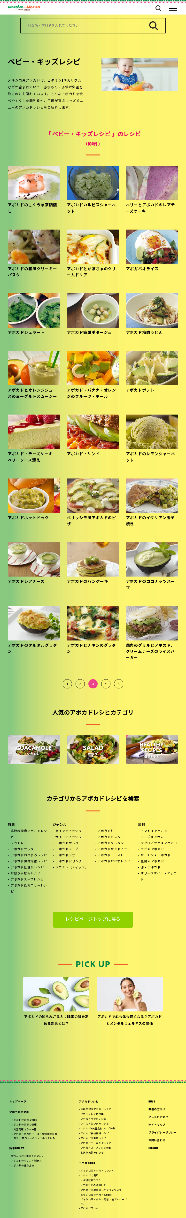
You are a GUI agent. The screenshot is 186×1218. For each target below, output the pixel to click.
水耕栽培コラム (92, 1180)
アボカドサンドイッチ (114, 849)
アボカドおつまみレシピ (29, 855)
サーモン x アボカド (156, 855)
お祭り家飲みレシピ (26, 873)
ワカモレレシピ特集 (92, 1114)
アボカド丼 (105, 831)
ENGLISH (153, 1148)
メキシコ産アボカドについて (97, 1171)
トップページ (17, 1102)
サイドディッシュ (68, 837)
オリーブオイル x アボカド (159, 876)
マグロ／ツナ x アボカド (159, 843)
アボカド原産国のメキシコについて (101, 1190)
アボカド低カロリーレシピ (29, 888)
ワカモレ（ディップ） (72, 867)
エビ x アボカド (152, 849)
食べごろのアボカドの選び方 (28, 1156)
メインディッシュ (68, 831)
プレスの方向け (158, 1117)
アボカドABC (87, 1163)
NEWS (151, 1102)
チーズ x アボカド (154, 837)
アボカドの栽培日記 (94, 1185)
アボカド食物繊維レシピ (29, 861)
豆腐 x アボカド (152, 861)
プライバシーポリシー (162, 1133)
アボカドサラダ (22, 849)
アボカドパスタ (109, 837)
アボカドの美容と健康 (24, 1125)
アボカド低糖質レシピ (27, 867)
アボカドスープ (66, 849)
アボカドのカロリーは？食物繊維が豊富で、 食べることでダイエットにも (35, 1136)
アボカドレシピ (89, 1102)
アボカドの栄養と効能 (24, 1120)
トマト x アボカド (154, 831)
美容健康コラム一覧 (25, 1129)
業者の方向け (156, 1109)
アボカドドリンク (68, 861)
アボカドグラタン (110, 843)
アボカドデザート (68, 855)
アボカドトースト (110, 855)
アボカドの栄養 (19, 1112)
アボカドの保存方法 (22, 1165)
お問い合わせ (156, 1140)
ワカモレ (17, 843)
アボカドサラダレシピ (93, 1119)
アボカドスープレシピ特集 (96, 1148)
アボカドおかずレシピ (114, 861)
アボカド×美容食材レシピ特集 (98, 1128)
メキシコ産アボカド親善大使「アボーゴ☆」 (104, 1201)
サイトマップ (156, 1125)
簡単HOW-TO (16, 1148)
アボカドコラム (90, 1208)
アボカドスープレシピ (27, 879)
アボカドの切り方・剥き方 (26, 1161)
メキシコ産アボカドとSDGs (96, 1195)
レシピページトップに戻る (93, 919)
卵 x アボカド (151, 867)
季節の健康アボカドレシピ (29, 834)
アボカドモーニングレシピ (96, 1143)
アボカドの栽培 (90, 1175)
